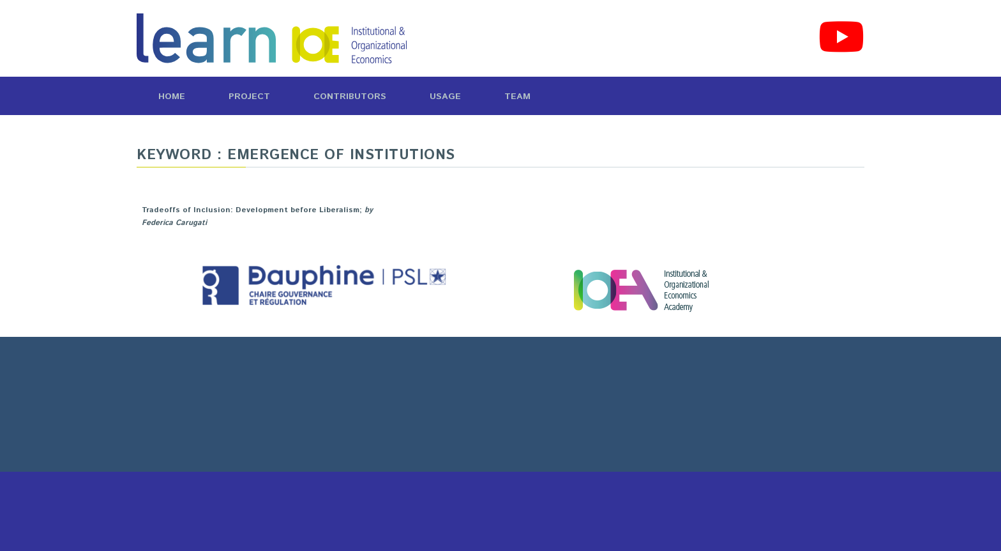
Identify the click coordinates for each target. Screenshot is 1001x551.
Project (249, 96)
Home (171, 96)
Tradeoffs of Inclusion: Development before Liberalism (250, 210)
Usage (445, 96)
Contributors (349, 96)
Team (517, 96)
